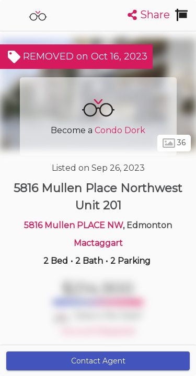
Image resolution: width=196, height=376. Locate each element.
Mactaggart (98, 243)
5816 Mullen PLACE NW (73, 225)
